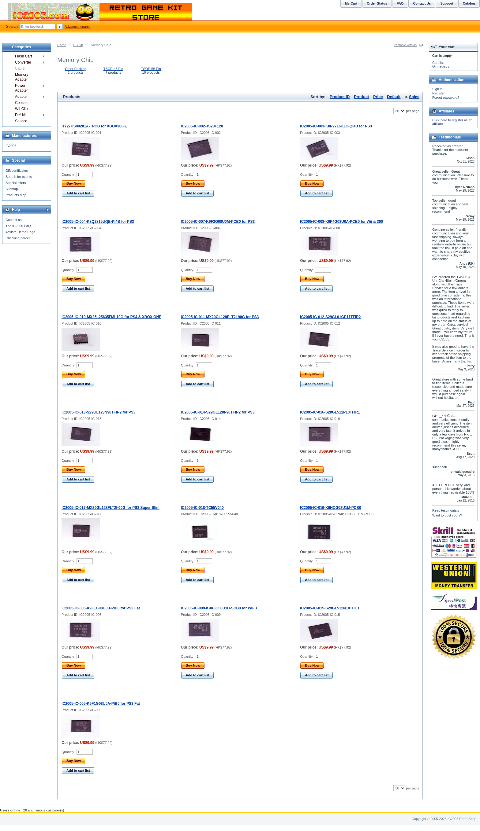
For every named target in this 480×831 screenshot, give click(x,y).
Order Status (377, 3)
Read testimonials (445, 510)
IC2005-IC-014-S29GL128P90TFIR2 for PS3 (218, 412)
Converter (23, 62)
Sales (414, 96)
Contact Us (422, 3)
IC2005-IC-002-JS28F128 (202, 126)
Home (61, 45)
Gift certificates (17, 170)
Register (438, 93)
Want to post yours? (447, 515)
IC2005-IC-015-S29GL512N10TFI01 (329, 608)
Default (393, 96)
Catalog (469, 3)
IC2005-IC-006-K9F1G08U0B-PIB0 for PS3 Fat (101, 608)
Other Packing (75, 69)
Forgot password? (445, 97)
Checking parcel (18, 238)
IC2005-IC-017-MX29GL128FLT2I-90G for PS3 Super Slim (110, 508)
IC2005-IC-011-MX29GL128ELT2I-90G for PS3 (220, 317)
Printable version (405, 45)
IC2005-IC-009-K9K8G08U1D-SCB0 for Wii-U (219, 608)
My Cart (351, 3)
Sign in (437, 89)
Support (446, 3)
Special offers (16, 183)
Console (21, 103)
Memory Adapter (21, 77)
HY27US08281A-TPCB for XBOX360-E (94, 126)
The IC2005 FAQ (18, 226)
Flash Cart (23, 56)
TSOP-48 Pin (113, 69)
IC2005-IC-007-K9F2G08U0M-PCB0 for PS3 (218, 221)
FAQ (400, 3)
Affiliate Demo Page (20, 232)
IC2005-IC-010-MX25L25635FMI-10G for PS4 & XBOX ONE (111, 317)
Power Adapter (21, 88)
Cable (19, 68)
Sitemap (12, 189)
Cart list (438, 62)
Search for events (19, 176)
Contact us (14, 220)
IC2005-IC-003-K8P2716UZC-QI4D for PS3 (336, 126)
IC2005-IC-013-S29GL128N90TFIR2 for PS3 (98, 412)
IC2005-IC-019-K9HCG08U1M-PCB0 (330, 508)
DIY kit (78, 45)
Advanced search (78, 26)
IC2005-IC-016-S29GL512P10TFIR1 (330, 412)
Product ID (340, 96)
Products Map (16, 195)
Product (361, 96)
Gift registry (440, 66)
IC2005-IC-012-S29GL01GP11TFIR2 (330, 317)
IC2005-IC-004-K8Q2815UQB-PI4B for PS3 (98, 221)
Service (21, 121)
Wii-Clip (21, 109)
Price (378, 96)
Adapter (21, 96)
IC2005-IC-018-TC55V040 (202, 508)
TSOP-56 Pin (151, 69)
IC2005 (11, 146)
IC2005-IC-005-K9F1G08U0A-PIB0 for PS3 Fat (101, 703)
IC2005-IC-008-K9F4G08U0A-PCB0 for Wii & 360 (341, 221)
